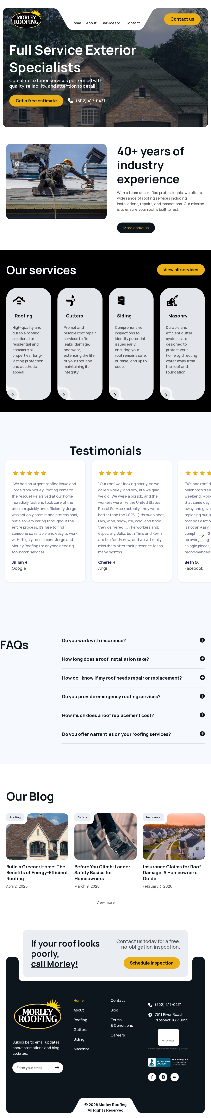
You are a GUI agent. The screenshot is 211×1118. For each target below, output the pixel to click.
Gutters (80, 1029)
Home (76, 22)
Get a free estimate (36, 101)
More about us (136, 227)
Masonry (81, 1048)
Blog (114, 1010)
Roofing (80, 1019)
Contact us (182, 19)
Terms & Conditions (122, 1022)
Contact (132, 22)
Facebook (194, 568)
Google (19, 568)
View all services (180, 270)
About (91, 22)
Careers (118, 1035)
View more (106, 902)
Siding (79, 1039)
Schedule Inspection (152, 963)
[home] (26, 19)
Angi (102, 568)
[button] (110, 23)
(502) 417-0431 (168, 1004)
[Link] (37, 851)
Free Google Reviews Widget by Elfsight (168, 1048)
